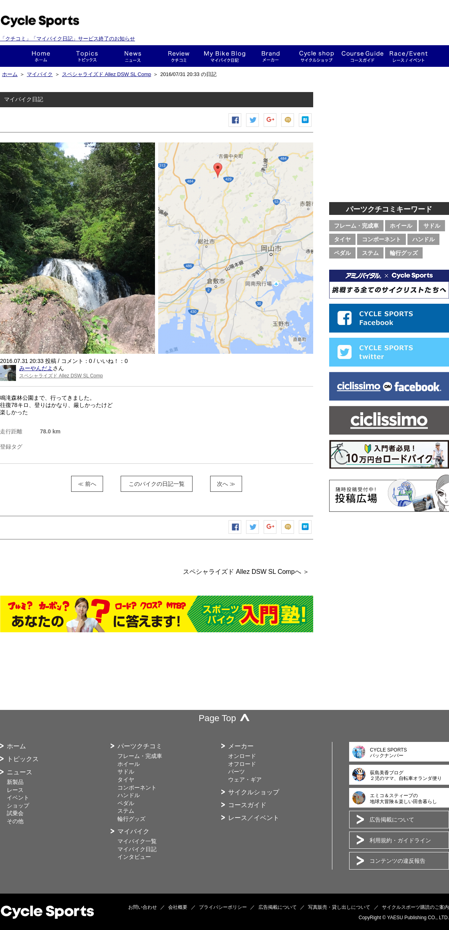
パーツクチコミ (139, 746)
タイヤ (342, 239)
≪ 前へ (87, 484)
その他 (15, 821)
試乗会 (15, 813)
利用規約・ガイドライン (400, 840)
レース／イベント (253, 817)
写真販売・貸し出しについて (339, 907)
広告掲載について (392, 819)
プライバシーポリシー (223, 907)
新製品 (15, 782)
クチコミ (179, 56)
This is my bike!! (225, 56)
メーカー (271, 56)
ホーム (41, 56)
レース (15, 790)
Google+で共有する (270, 126)
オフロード (242, 764)
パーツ (236, 771)
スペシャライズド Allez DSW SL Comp (106, 74)
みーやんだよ (36, 368)
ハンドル (423, 239)
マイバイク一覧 (137, 841)
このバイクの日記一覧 (157, 484)
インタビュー (134, 857)
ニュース (133, 56)
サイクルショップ (253, 792)
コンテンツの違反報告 (397, 861)
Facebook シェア (235, 126)
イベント (18, 797)
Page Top (217, 718)
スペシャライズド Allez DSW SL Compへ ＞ (246, 571)
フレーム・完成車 (356, 225)
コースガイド (362, 56)
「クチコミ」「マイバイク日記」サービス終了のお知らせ (67, 39)
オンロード (242, 756)
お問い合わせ (142, 907)
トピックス (87, 56)
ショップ (317, 56)
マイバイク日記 (137, 849)
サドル (431, 225)
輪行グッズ (404, 253)
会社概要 (177, 907)
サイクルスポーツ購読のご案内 (415, 907)
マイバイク (40, 74)
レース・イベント (408, 56)
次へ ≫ (226, 484)
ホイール (401, 225)
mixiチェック (288, 126)
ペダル (342, 253)
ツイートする (252, 126)
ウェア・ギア (245, 779)
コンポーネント (381, 239)
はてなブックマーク (305, 126)
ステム (370, 253)
